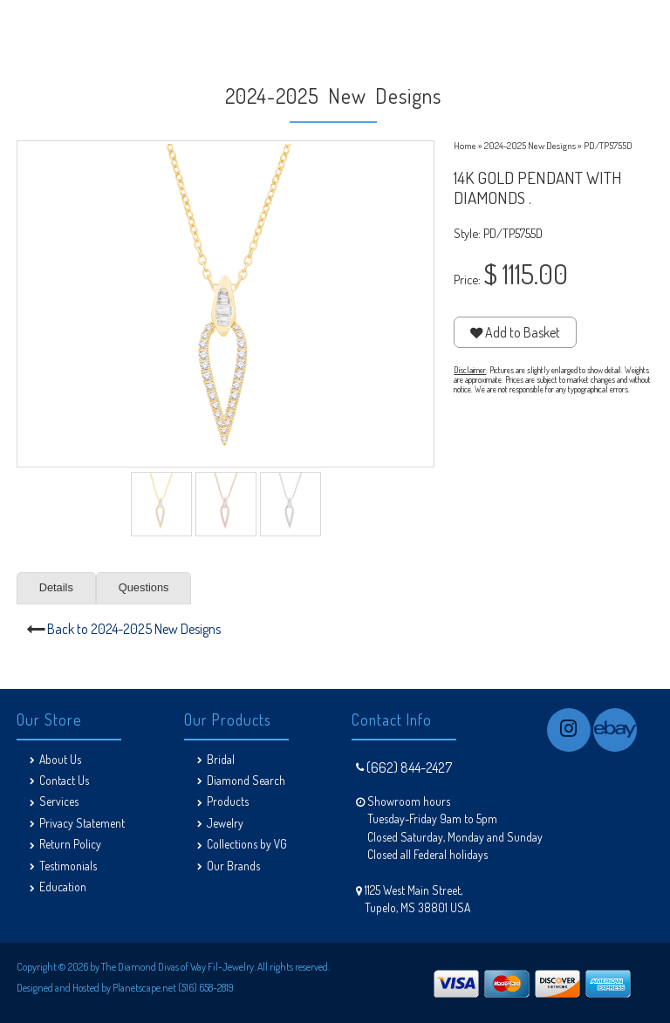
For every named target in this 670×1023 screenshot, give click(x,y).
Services (59, 801)
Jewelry (225, 822)
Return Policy (70, 843)
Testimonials (68, 865)
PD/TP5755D (608, 145)
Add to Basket (515, 332)
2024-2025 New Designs (530, 145)
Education (62, 886)
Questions (144, 587)
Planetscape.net (144, 987)
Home (465, 145)
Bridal (221, 759)
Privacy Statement (82, 822)
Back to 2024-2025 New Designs (134, 629)
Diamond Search (246, 780)
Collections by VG (247, 843)
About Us (60, 759)
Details (56, 587)
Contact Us (64, 780)
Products (228, 801)
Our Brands (233, 865)
